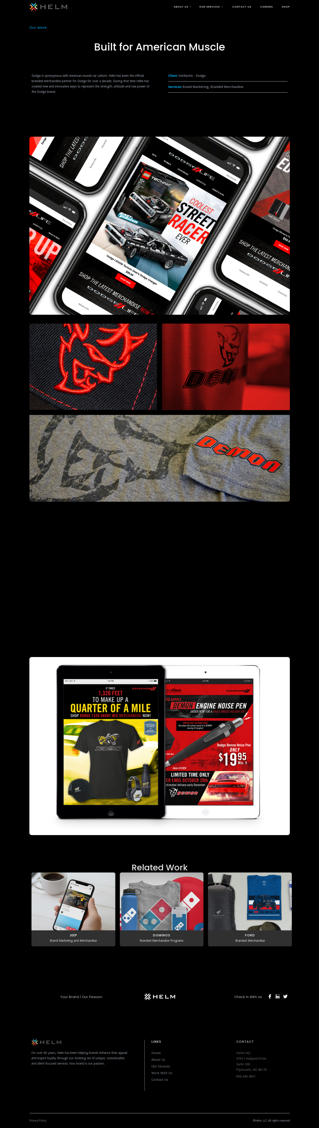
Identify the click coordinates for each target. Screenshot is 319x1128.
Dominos (164, 935)
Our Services (165, 1066)
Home (160, 1053)
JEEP (75, 935)
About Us (162, 1060)
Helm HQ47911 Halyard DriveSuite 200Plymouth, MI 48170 (258, 1061)
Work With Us (166, 1073)
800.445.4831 (252, 1076)
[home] (92, 6)
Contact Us (164, 1080)
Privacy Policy (37, 1120)
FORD (252, 935)
